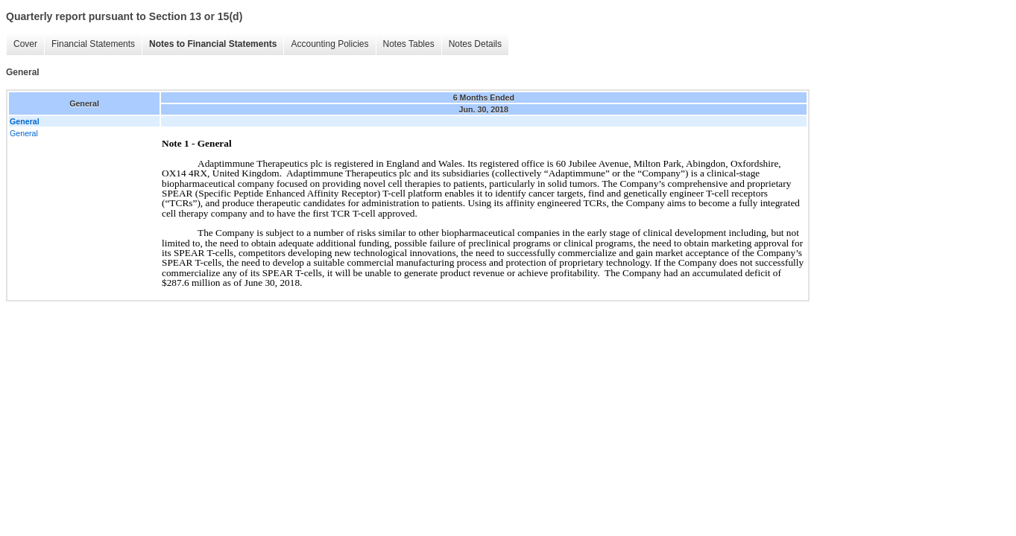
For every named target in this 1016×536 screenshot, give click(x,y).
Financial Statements (93, 44)
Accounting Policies (329, 44)
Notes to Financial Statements (213, 44)
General (24, 133)
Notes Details (475, 44)
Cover (25, 44)
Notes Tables (409, 44)
